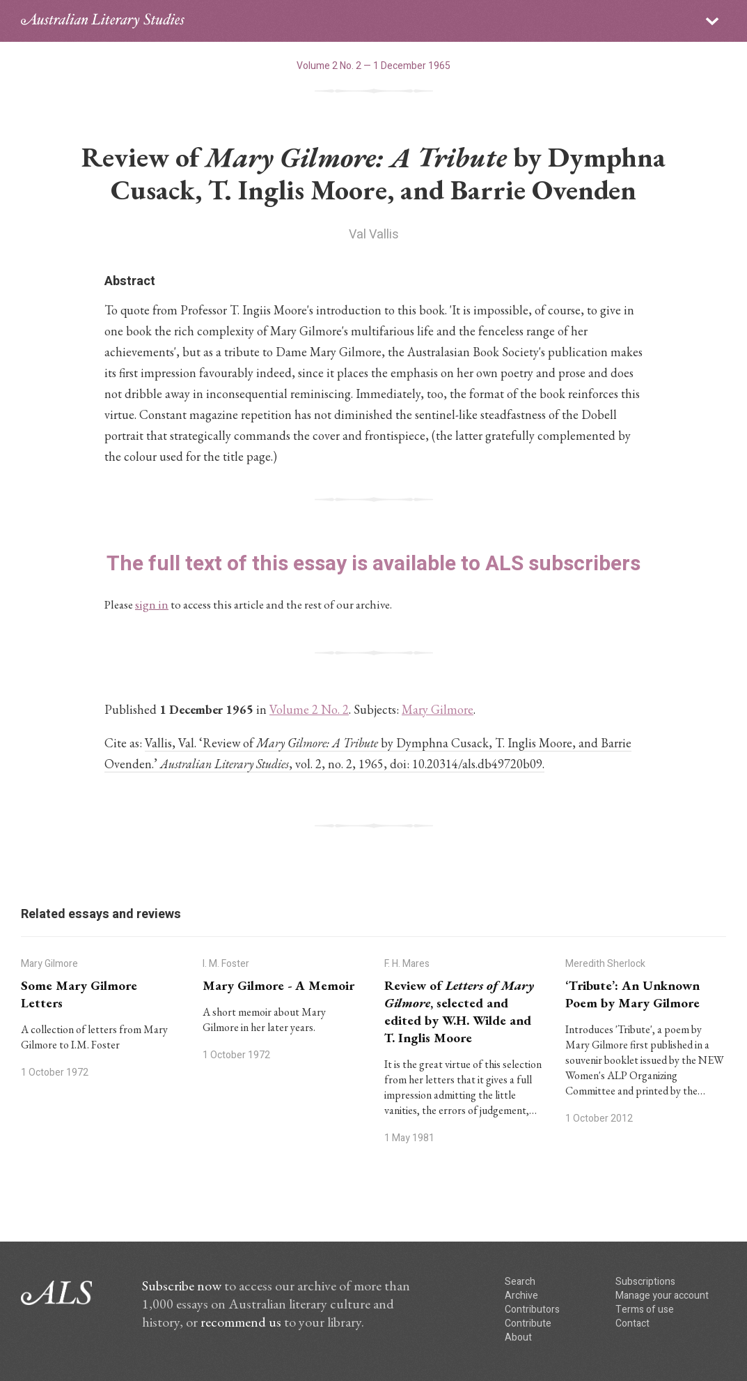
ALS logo (102, 21)
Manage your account (662, 1295)
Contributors (532, 1309)
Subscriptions (645, 1281)
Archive (521, 1295)
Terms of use (644, 1309)
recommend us (240, 1322)
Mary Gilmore (437, 709)
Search (520, 1281)
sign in (151, 604)
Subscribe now (181, 1285)
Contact (632, 1323)
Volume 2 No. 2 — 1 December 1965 (373, 66)
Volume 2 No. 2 (309, 709)
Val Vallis (374, 234)
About (518, 1337)
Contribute (528, 1323)
